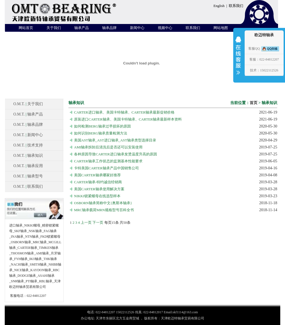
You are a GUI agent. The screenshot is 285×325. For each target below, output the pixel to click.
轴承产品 (81, 28)
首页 (253, 103)
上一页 (86, 222)
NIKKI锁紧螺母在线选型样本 (97, 196)
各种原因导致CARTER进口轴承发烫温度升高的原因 (115, 154)
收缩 (238, 59)
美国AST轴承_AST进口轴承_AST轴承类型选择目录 (115, 140)
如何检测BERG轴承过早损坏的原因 (102, 126)
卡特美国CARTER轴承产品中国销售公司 (106, 168)
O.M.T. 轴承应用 (28, 166)
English (219, 6)
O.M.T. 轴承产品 (28, 114)
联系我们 (236, 6)
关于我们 (53, 28)
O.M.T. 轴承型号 (28, 176)
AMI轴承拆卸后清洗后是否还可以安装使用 (108, 147)
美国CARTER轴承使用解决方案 (99, 189)
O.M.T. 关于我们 (28, 104)
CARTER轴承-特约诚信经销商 (98, 182)
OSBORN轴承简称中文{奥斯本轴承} (103, 203)
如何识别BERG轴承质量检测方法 (100, 133)
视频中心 (165, 28)
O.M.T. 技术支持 (28, 145)
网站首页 (26, 28)
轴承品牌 (109, 28)
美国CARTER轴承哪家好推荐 (97, 175)
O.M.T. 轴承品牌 (28, 124)
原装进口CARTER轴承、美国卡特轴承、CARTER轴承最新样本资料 (128, 119)
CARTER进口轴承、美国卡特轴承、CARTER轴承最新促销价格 (124, 112)
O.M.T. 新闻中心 (28, 135)
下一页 (97, 222)
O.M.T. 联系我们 (28, 186)
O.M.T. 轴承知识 (28, 155)
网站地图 (220, 28)
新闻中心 (137, 28)
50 (125, 222)
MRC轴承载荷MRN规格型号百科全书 (104, 210)
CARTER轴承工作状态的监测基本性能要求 (108, 161)
